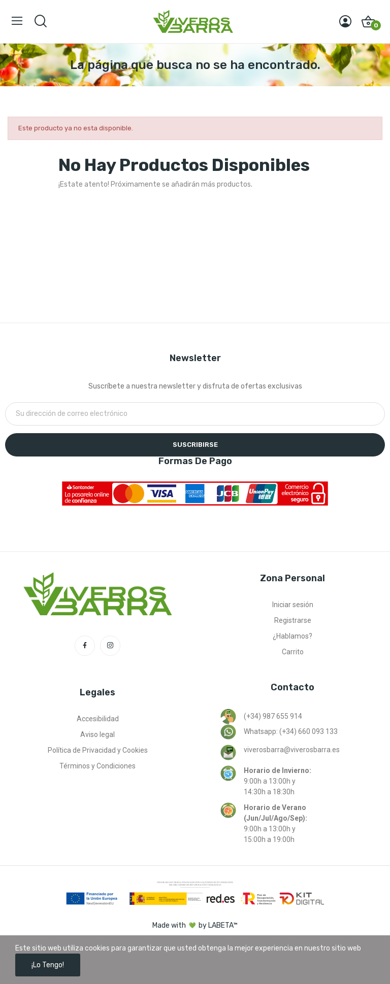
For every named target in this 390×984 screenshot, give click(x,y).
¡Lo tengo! (47, 965)
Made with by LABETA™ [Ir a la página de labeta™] (195, 925)
